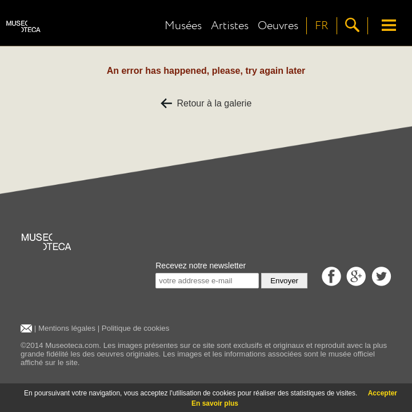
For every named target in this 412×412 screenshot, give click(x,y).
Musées (183, 26)
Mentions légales (66, 328)
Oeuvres (278, 26)
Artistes (230, 26)
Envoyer (284, 280)
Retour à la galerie (206, 103)
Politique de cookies (136, 328)
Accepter (382, 393)
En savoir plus (214, 403)
